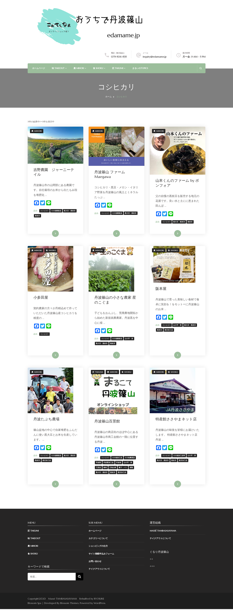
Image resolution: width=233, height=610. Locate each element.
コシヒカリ (45, 211)
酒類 (131, 468)
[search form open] (200, 68)
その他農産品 (57, 211)
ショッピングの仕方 (98, 547)
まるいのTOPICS (140, 68)
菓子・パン (123, 468)
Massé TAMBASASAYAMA (163, 531)
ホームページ (38, 68)
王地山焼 (113, 468)
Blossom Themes (69, 604)
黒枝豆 (37, 216)
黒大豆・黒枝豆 (70, 211)
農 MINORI (79, 68)
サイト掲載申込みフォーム (101, 554)
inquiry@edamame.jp (154, 56)
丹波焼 (118, 463)
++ (151, 560)
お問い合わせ (95, 562)
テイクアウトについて (99, 570)
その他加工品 (117, 458)
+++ (152, 567)
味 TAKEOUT (58, 68)
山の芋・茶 (129, 339)
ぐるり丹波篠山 (159, 553)
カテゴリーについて (98, 539)
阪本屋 (161, 289)
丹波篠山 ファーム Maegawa (110, 174)
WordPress (99, 604)
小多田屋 (41, 298)
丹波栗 (98, 463)
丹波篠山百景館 (107, 422)
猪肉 (105, 468)
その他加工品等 (179, 456)
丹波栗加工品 (109, 463)
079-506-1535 (119, 56)
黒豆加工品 (169, 330)
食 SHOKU (98, 68)
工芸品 (98, 468)
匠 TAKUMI (117, 68)
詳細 (53, 233)
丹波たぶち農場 (47, 420)
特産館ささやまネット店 (176, 420)
